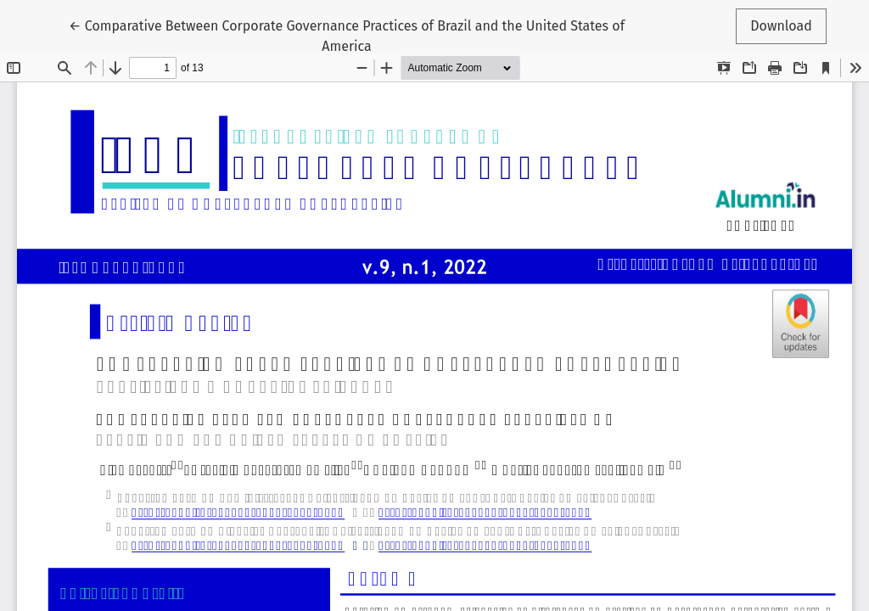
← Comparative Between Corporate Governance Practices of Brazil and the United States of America (347, 34)
